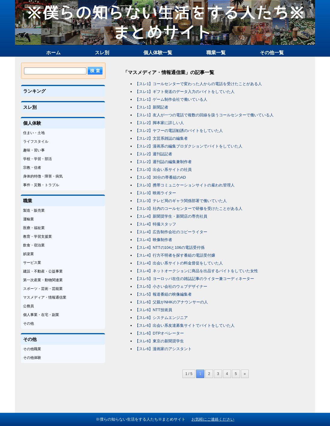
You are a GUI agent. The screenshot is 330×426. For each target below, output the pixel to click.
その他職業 (32, 349)
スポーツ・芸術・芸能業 (43, 289)
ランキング (34, 91)
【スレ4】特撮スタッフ (155, 224)
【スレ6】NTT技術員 (153, 310)
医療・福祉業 (34, 228)
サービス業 (32, 263)
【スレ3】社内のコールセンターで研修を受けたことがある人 (188, 208)
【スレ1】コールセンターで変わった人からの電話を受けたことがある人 (198, 84)
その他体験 (32, 358)
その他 (28, 323)
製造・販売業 (34, 210)
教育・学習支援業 (37, 236)
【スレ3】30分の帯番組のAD (160, 177)
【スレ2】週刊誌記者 (153, 154)
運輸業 (28, 219)
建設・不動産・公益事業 (43, 271)
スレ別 (102, 52)
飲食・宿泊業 (34, 245)
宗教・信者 (32, 167)
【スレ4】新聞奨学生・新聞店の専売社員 (171, 216)
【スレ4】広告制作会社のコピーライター (171, 232)
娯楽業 (28, 254)
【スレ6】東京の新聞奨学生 (159, 341)
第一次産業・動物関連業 (43, 280)
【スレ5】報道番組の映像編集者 (163, 294)
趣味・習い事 (34, 150)
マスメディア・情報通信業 (44, 297)
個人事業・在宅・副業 (41, 315)
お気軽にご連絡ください (212, 419)
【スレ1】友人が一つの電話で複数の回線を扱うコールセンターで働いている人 (204, 115)
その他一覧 (272, 52)
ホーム (53, 52)
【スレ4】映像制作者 (153, 239)
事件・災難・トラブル (41, 185)
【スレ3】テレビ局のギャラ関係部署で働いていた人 (181, 200)
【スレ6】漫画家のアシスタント (163, 349)
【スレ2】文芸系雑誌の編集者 (161, 138)
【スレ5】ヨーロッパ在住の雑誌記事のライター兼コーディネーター (194, 278)
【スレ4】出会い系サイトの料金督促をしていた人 (179, 263)
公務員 (28, 306)
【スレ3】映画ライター (155, 193)
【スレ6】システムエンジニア (161, 317)
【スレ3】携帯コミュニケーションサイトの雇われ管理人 (185, 185)
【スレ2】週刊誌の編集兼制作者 (163, 161)
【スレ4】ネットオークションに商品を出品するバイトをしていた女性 (196, 271)
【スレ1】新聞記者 (151, 107)
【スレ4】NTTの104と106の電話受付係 (170, 247)
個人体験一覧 (157, 52)
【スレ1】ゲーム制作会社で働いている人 (171, 99)
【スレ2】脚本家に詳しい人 (159, 123)
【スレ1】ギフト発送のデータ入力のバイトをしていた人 (185, 91)
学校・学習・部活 (37, 159)
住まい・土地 (34, 133)
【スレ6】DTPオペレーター (159, 333)
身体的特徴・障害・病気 (43, 176)
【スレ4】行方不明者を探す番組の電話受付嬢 (175, 255)
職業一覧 (216, 52)
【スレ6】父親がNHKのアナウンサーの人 (171, 302)
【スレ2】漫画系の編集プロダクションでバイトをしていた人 (188, 146)
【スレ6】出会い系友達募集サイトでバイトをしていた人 (185, 325)
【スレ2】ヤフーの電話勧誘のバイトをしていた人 (179, 130)
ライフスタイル (35, 141)
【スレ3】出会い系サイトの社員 (163, 169)
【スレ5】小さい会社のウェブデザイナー (171, 286)
